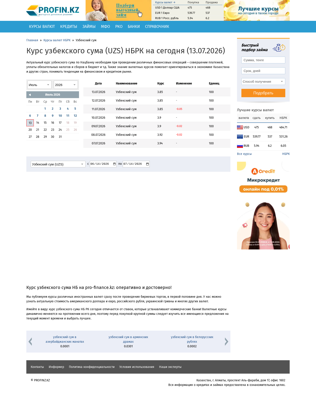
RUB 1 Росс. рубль (167, 18)
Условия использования (136, 367)
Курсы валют (42, 26)
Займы (89, 26)
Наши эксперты (170, 367)
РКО (118, 26)
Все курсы (244, 154)
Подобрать (263, 93)
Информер (56, 367)
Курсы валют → (165, 2)
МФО (105, 26)
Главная (32, 40)
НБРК (286, 154)
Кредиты (68, 26)
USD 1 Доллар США (167, 7)
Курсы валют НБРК (56, 40)
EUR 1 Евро (162, 12)
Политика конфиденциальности (92, 367)
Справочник (157, 26)
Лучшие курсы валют (255, 110)
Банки (134, 26)
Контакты (37, 367)
